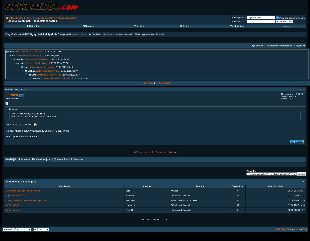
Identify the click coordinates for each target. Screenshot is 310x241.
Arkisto (297, 229)
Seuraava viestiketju (165, 152)
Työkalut (256, 46)
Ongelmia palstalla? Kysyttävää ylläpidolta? (55, 18)
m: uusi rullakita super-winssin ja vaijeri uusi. (26, 200)
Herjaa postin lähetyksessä (37, 63)
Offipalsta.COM (16, 18)
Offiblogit (88, 26)
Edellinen (148, 83)
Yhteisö (139, 26)
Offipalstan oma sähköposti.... (37, 59)
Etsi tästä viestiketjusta (277, 46)
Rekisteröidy (32, 26)
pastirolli (12, 95)
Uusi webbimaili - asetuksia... (30, 51)
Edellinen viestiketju (144, 152)
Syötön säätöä (12, 205)
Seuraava (165, 83)
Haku (287, 26)
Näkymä (298, 46)
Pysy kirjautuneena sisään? (290, 18)
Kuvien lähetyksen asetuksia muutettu (23, 191)
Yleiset (29, 18)
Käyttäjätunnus (239, 17)
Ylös (304, 229)
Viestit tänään (237, 26)
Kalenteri (184, 26)
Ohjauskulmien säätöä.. (16, 195)
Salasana (236, 21)
